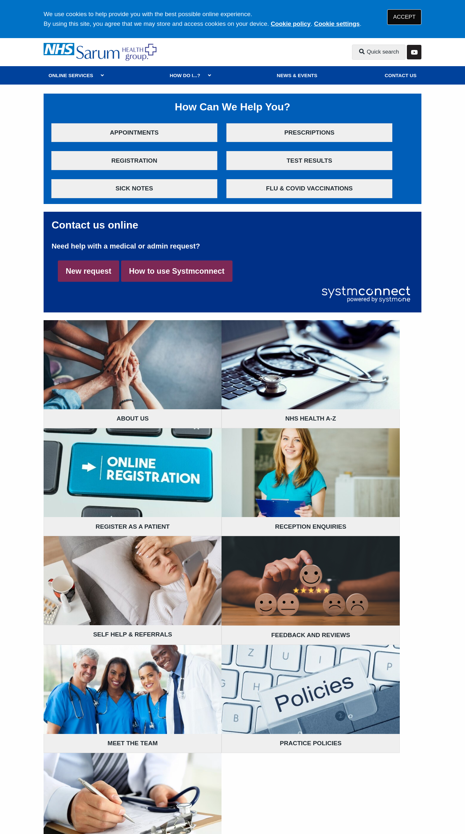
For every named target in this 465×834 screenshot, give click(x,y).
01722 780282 (224, 732)
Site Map (342, 784)
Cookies (314, 784)
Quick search (378, 52)
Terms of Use (101, 784)
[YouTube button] (414, 52)
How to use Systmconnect (176, 244)
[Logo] (117, 52)
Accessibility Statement (190, 784)
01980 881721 (224, 635)
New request (88, 244)
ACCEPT (404, 17)
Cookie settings (336, 23)
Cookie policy (291, 23)
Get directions (64, 732)
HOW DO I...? (185, 75)
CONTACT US (400, 75)
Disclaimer (138, 784)
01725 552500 (95, 742)
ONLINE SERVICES (70, 75)
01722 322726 (95, 635)
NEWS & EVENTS (297, 75)
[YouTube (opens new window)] (50, 807)
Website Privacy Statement (262, 784)
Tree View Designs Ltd (100, 807)
